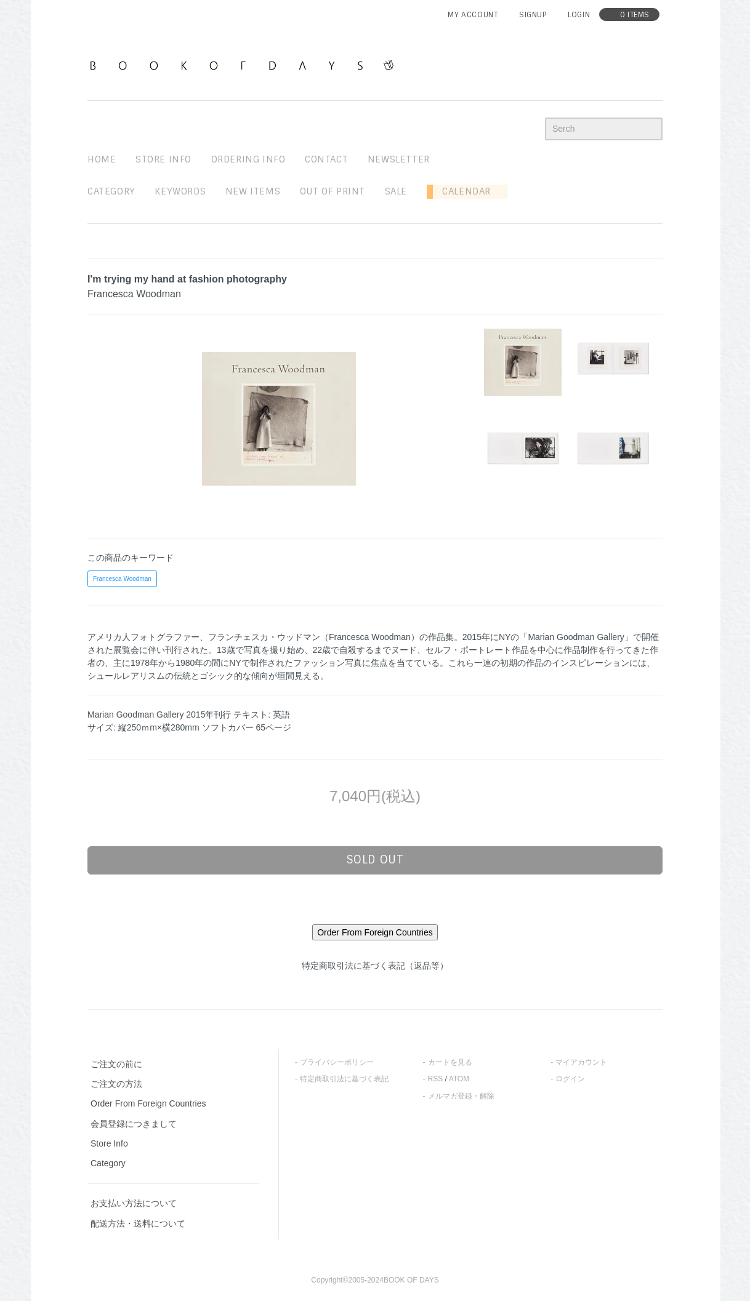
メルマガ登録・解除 (461, 1096)
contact (326, 159)
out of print (332, 191)
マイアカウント (581, 1062)
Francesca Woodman (122, 578)
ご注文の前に (116, 1064)
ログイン (570, 1079)
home (101, 159)
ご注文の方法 (116, 1084)
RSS (435, 1079)
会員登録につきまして (134, 1124)
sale (396, 191)
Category (111, 191)
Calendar (462, 191)
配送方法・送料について (138, 1223)
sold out (375, 859)
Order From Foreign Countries (148, 1103)
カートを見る (450, 1062)
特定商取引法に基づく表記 (344, 1079)
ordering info (248, 159)
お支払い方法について (134, 1203)
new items (252, 191)
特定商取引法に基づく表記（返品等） (375, 966)
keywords (180, 191)
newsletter (399, 159)
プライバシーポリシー (337, 1062)
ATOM (459, 1079)
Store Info (109, 1143)
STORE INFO (163, 159)
